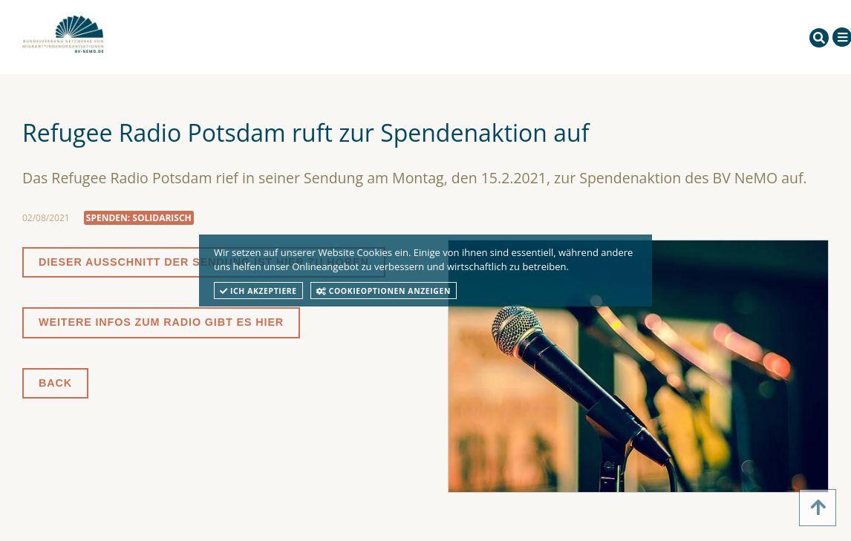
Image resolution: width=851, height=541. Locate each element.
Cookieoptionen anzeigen (383, 291)
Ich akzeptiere (258, 291)
